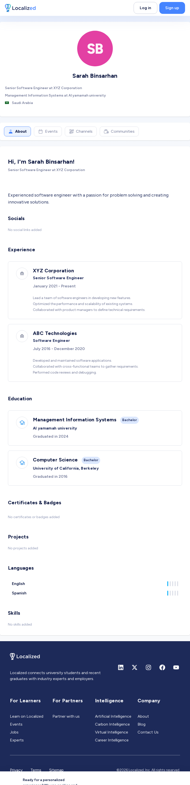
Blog (141, 724)
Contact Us (148, 732)
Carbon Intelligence (112, 724)
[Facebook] (162, 667)
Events (48, 131)
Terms (35, 770)
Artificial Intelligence (113, 716)
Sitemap (56, 770)
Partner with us (66, 716)
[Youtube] (176, 667)
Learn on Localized (26, 716)
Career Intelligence (112, 740)
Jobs (14, 732)
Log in (145, 7)
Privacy (16, 770)
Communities (119, 131)
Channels (81, 131)
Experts (17, 740)
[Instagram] (148, 667)
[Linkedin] (121, 667)
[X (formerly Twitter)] (135, 667)
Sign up (172, 7)
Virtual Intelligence (111, 732)
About (17, 131)
